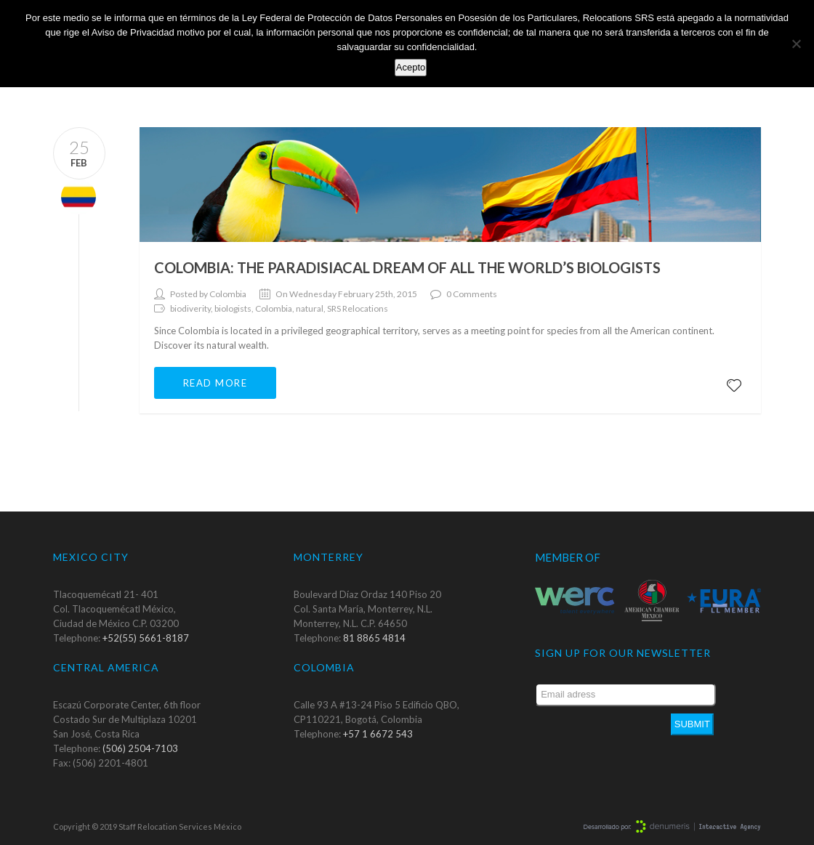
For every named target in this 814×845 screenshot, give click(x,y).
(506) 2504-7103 (140, 748)
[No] (796, 43)
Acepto (410, 67)
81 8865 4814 (374, 638)
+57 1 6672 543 (378, 734)
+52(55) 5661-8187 (145, 638)
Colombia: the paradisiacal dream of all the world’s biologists (407, 267)
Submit (692, 724)
